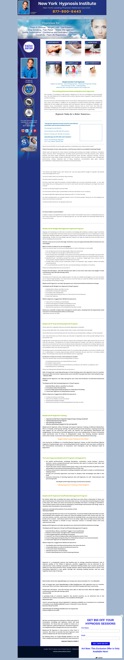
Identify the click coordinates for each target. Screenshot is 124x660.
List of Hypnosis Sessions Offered (38, 18)
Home (24, 18)
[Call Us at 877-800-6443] (62, 7)
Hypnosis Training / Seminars (58, 18)
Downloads (100, 18)
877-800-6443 (29, 126)
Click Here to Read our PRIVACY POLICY (62, 651)
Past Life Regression (75, 18)
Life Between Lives (89, 18)
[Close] (121, 616)
